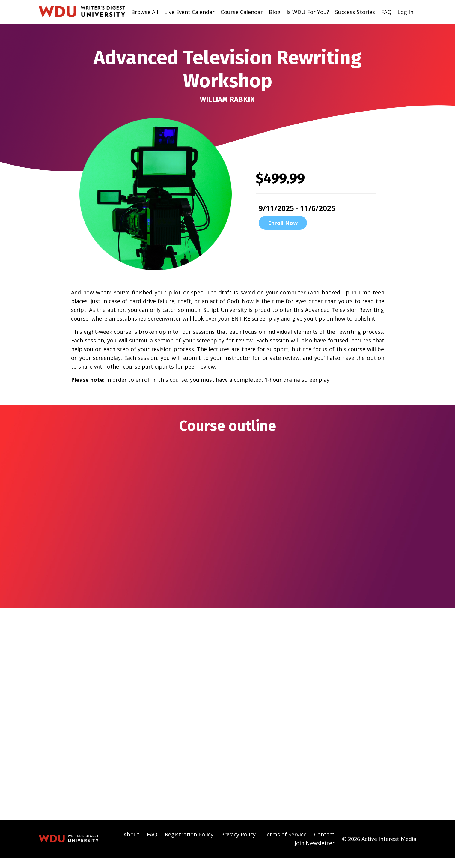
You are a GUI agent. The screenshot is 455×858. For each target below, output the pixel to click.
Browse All (144, 12)
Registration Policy (189, 834)
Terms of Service (285, 834)
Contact (324, 834)
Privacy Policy (238, 834)
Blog (275, 12)
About (131, 834)
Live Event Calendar (189, 12)
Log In (405, 12)
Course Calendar (242, 12)
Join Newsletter (315, 843)
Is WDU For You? (308, 12)
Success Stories (355, 12)
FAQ (386, 12)
